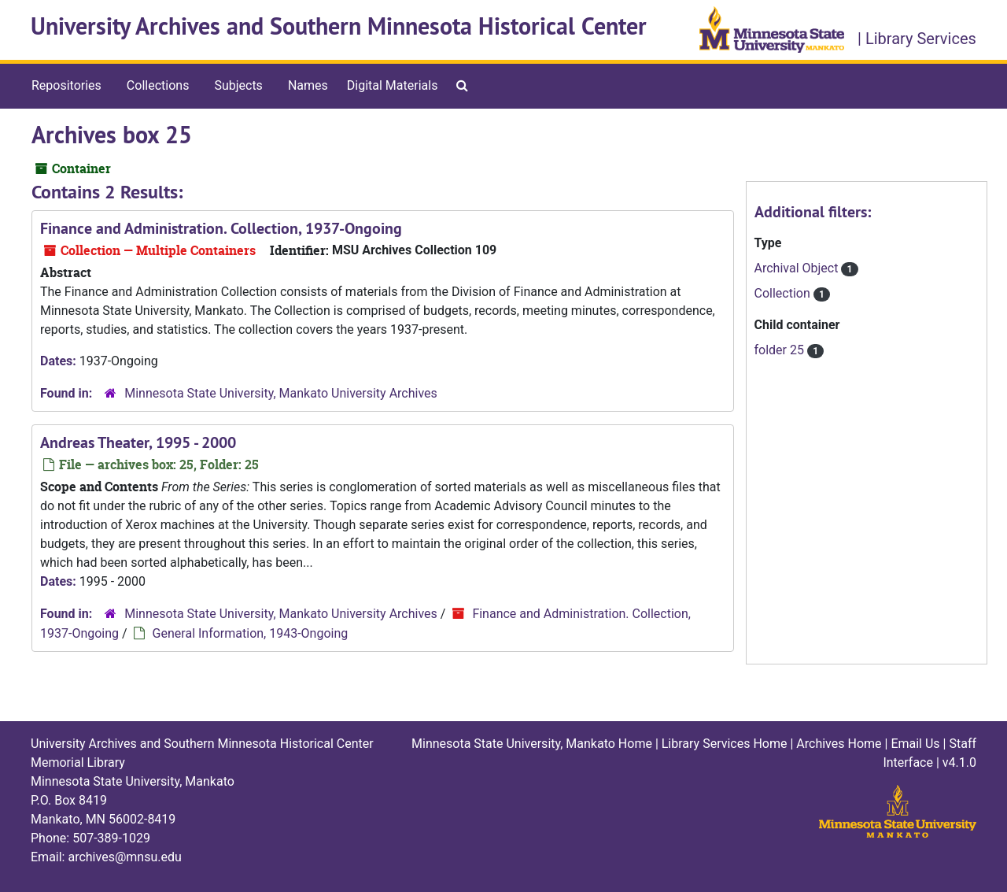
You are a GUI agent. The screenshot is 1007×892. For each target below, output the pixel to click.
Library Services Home (725, 743)
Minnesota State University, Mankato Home (531, 743)
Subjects (238, 85)
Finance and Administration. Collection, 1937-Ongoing (221, 228)
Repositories (66, 85)
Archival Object (798, 268)
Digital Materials (392, 85)
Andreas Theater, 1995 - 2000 (138, 442)
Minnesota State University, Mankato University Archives (280, 393)
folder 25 (780, 349)
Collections (158, 85)
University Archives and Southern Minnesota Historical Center (339, 26)
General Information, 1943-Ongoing (251, 633)
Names (308, 85)
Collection (783, 293)
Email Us (915, 743)
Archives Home (838, 743)
